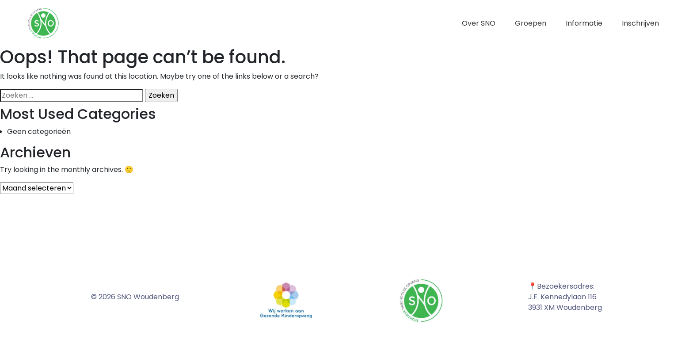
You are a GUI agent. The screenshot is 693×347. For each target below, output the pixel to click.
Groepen (530, 23)
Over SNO (478, 23)
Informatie (584, 23)
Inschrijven (640, 23)
